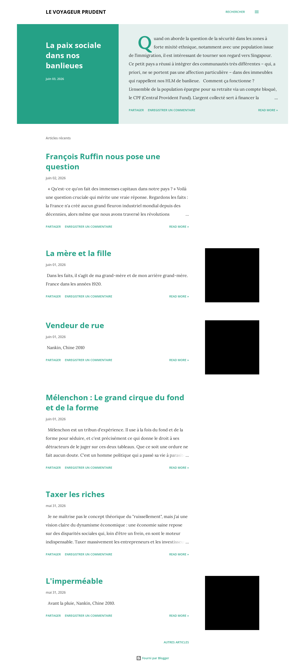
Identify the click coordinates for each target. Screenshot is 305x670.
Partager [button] (136, 110)
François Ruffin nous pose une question (103, 161)
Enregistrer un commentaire (171, 110)
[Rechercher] (235, 11)
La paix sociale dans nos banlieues (73, 55)
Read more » (268, 110)
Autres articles (176, 642)
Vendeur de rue (75, 325)
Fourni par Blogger (152, 658)
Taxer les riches (75, 494)
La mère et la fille (78, 253)
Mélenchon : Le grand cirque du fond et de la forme (115, 402)
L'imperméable (74, 581)
